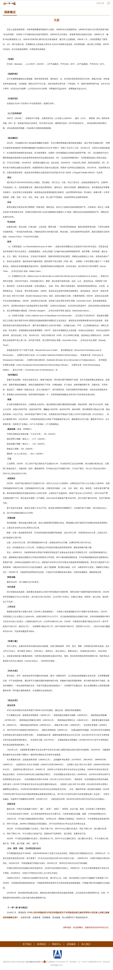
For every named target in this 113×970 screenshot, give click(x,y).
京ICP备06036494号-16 (34, 962)
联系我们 (41, 944)
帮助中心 (56, 944)
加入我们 (85, 944)
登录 (98, 3)
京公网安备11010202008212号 (55, 961)
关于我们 (27, 944)
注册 (102, 3)
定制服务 (71, 944)
